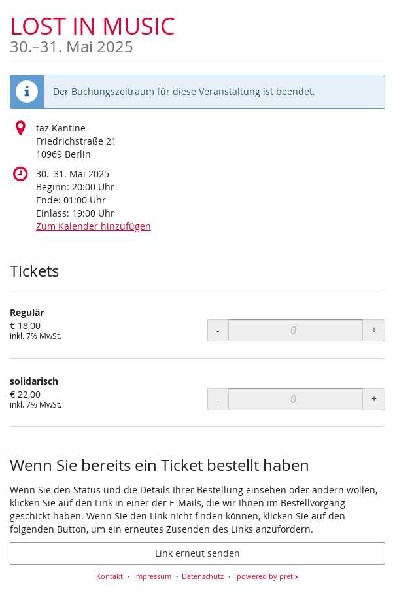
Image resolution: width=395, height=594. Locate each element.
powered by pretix (268, 576)
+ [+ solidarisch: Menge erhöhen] (374, 399)
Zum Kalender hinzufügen (93, 226)
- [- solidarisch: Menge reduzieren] (218, 399)
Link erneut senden (197, 553)
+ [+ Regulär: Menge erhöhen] (374, 330)
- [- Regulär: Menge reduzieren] (218, 330)
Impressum (152, 576)
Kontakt (109, 576)
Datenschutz (203, 576)
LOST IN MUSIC (92, 32)
